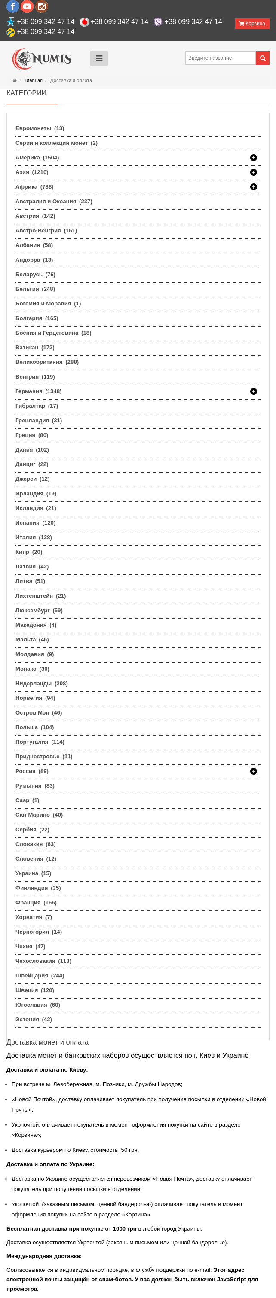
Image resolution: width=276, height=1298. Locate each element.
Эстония (33, 1019)
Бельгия (35, 289)
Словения (35, 858)
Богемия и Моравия (48, 303)
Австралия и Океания (53, 201)
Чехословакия (43, 961)
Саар (27, 800)
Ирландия (35, 493)
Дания (32, 449)
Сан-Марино (39, 815)
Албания (34, 245)
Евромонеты (39, 128)
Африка (34, 187)
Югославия (37, 1005)
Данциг (32, 464)
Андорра (34, 260)
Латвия (32, 566)
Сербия (32, 829)
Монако (32, 669)
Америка (37, 158)
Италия (33, 537)
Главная (34, 80)
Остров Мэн (38, 712)
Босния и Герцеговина (53, 333)
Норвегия (35, 698)
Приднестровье (44, 756)
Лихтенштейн (40, 595)
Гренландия (38, 420)
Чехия (30, 946)
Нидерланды (41, 683)
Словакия (35, 844)
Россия (32, 771)
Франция (36, 902)
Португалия (39, 742)
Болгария (36, 318)
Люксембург (39, 610)
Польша (34, 727)
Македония (35, 625)
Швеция (34, 990)
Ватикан (35, 347)
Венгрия (35, 376)
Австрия (35, 216)
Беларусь (35, 274)
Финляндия (38, 888)
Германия (38, 391)
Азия (32, 172)
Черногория (38, 931)
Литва (30, 581)
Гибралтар (36, 406)
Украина (33, 873)
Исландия (35, 508)
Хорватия (33, 917)
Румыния (35, 785)
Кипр (28, 552)
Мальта (32, 639)
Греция (31, 435)
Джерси (32, 479)
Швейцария (39, 975)
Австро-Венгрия (46, 230)
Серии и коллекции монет (56, 143)
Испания (35, 522)
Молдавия (34, 654)
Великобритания (47, 362)
